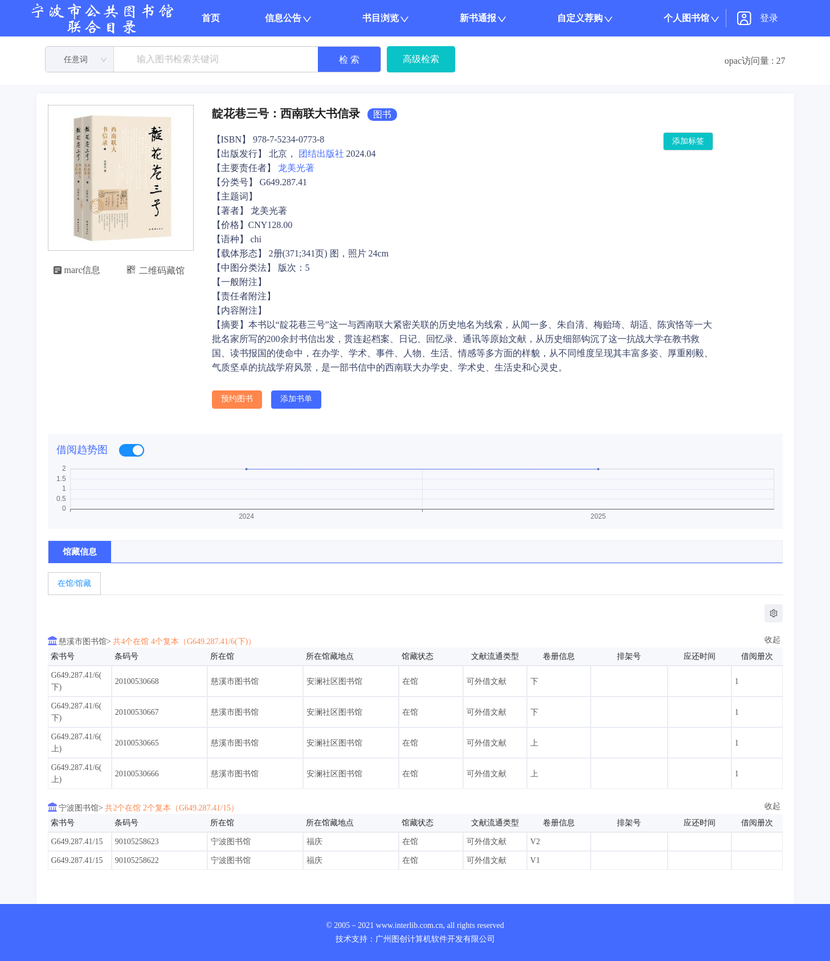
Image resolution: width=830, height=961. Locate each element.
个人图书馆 (686, 18)
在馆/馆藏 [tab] (75, 583)
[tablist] (415, 583)
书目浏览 (380, 18)
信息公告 (283, 18)
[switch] (131, 450)
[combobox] (80, 60)
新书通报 (478, 18)
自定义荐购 (580, 18)
